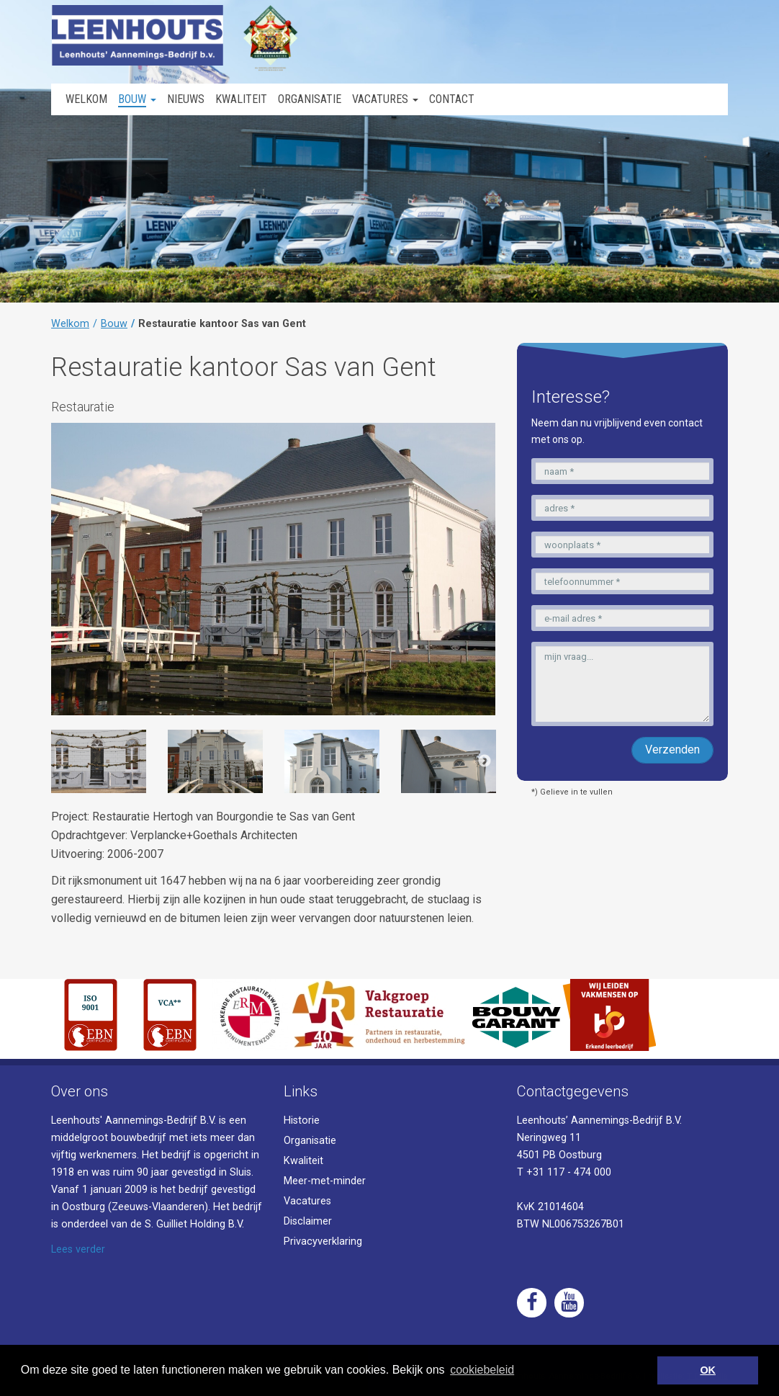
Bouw (114, 324)
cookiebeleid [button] (482, 1370)
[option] (98, 761)
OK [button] (708, 1370)
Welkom (70, 324)
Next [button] (484, 761)
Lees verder (78, 1249)
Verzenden (672, 749)
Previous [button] (62, 761)
